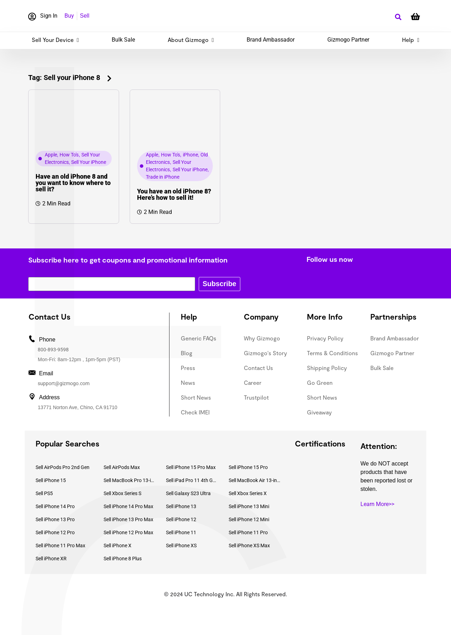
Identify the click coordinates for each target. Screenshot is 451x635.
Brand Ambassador (271, 39)
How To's (69, 155)
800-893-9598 (53, 349)
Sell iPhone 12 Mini (249, 519)
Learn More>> (377, 504)
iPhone (190, 155)
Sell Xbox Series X (248, 493)
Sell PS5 (44, 493)
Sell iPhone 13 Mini (249, 506)
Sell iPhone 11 (181, 532)
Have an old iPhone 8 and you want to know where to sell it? (73, 183)
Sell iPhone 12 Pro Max (128, 532)
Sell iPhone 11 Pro (248, 532)
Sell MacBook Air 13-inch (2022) (255, 480)
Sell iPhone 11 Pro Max (60, 545)
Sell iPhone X (117, 545)
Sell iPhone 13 (181, 506)
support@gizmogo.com (63, 383)
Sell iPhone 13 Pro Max (128, 519)
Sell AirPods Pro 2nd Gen (62, 467)
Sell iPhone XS (181, 545)
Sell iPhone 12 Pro (55, 532)
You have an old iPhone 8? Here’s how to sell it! (174, 194)
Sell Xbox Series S (122, 493)
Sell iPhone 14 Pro (55, 506)
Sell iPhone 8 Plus (123, 558)
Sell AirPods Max (122, 467)
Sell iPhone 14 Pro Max (128, 506)
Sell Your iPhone (88, 162)
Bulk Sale (123, 39)
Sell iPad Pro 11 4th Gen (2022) (192, 480)
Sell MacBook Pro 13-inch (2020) (130, 480)
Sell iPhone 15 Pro (248, 467)
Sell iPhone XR (51, 558)
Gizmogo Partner (348, 39)
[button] (398, 17)
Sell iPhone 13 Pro (55, 519)
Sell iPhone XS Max (249, 545)
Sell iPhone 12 (181, 519)
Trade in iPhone (162, 177)
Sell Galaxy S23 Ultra (188, 493)
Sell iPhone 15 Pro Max (191, 467)
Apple (51, 155)
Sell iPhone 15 (51, 480)
